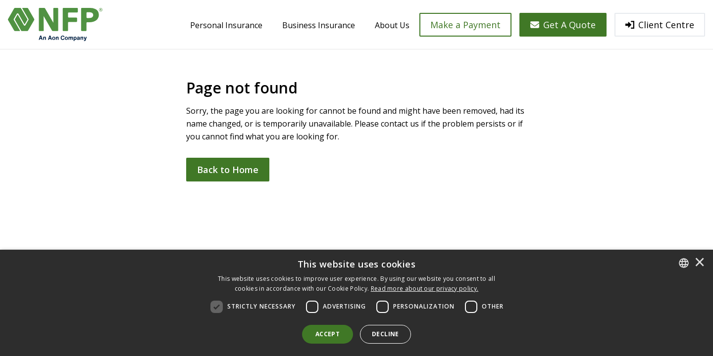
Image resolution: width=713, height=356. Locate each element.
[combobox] (684, 263)
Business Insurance (318, 25)
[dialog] (356, 303)
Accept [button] (327, 334)
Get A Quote (563, 25)
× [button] (699, 263)
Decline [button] (385, 334)
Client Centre (659, 25)
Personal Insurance (226, 25)
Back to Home (227, 170)
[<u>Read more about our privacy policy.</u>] (425, 288)
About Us (392, 25)
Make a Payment (465, 25)
